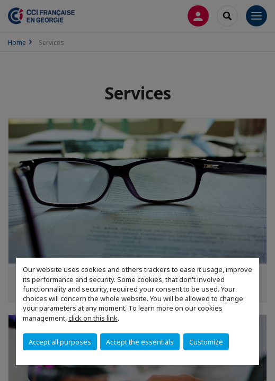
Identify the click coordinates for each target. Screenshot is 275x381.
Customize (206, 342)
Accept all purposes (60, 342)
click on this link (93, 318)
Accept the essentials (140, 342)
